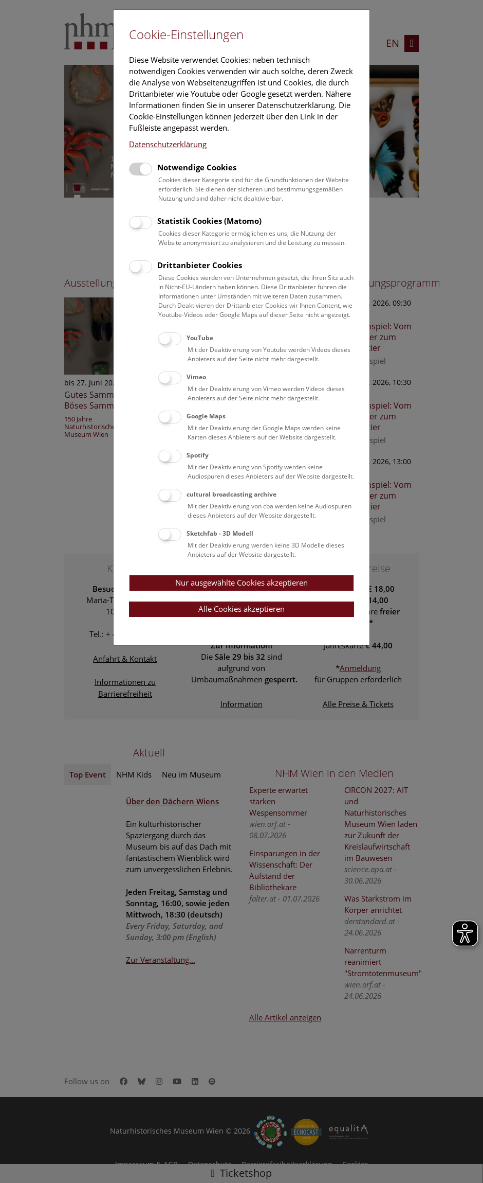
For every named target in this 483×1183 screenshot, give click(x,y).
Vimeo (196, 377)
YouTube (200, 337)
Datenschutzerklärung (168, 144)
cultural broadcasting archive (231, 494)
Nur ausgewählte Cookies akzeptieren (241, 582)
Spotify (198, 455)
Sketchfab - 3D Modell (220, 533)
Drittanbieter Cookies (199, 265)
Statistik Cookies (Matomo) (209, 221)
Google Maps (206, 416)
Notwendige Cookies (196, 167)
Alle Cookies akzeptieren (241, 609)
